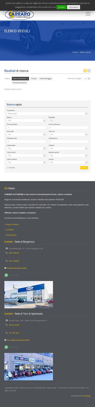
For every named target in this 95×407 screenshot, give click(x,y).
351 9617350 (14, 333)
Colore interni (12, 159)
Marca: (9, 117)
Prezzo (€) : (12, 124)
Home (75, 52)
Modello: (52, 117)
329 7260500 (14, 261)
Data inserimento (19, 78)
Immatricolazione (19, 82)
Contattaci (10, 229)
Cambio (51, 145)
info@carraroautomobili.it (17, 268)
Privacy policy (11, 235)
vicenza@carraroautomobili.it (18, 340)
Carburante (11, 145)
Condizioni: (11, 110)
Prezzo (34, 78)
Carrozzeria (11, 152)
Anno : (10, 131)
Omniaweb (86, 396)
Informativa (73, 7)
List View (89, 70)
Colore (51, 159)
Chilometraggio (46, 78)
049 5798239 (14, 253)
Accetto (62, 7)
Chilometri (12, 138)
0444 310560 (14, 325)
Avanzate (12, 167)
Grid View (85, 70)
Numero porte (54, 152)
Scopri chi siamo (12, 224)
